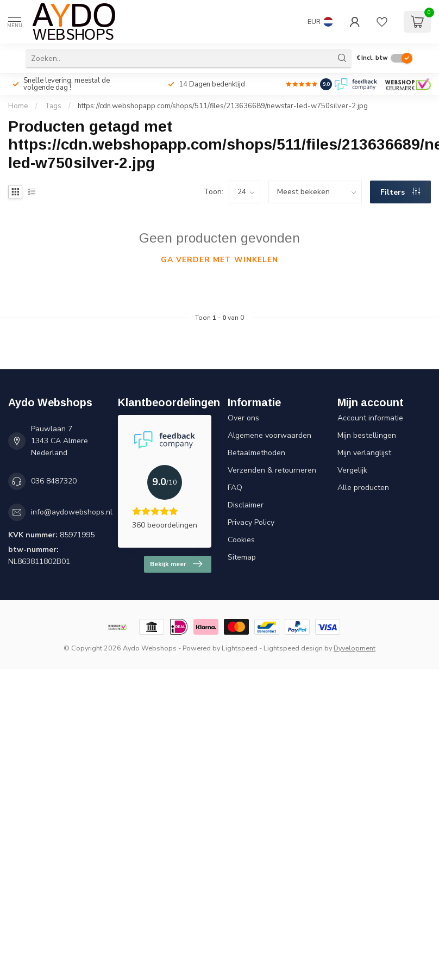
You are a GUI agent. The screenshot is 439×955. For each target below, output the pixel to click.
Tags (53, 106)
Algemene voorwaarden (269, 435)
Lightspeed (240, 648)
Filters (400, 192)
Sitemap (242, 557)
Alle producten (363, 487)
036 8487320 (54, 481)
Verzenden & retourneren (272, 470)
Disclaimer (246, 505)
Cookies (241, 540)
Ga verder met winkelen (219, 260)
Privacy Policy (251, 522)
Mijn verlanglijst (364, 453)
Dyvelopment (354, 648)
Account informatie (370, 418)
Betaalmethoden (256, 453)
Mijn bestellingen (366, 435)
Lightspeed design (293, 648)
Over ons (243, 418)
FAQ (235, 487)
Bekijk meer (176, 564)
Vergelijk (352, 470)
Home (18, 106)
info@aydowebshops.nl (71, 512)
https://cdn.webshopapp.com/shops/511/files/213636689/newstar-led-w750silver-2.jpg (223, 106)
